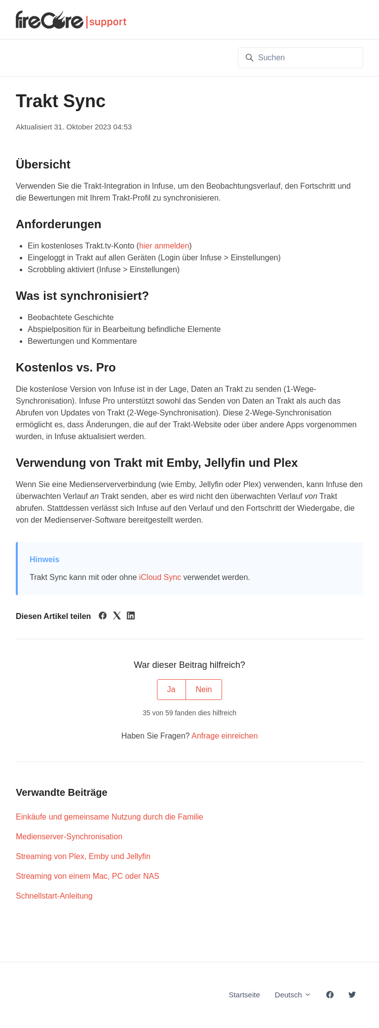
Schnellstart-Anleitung (54, 896)
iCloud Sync (160, 577)
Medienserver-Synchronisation (69, 836)
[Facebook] (103, 617)
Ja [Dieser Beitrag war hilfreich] (171, 689)
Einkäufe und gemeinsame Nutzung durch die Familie (109, 817)
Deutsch (293, 994)
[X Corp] (117, 617)
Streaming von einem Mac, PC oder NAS (87, 876)
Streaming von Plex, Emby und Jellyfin (83, 856)
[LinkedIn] (131, 617)
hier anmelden (164, 246)
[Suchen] (300, 57)
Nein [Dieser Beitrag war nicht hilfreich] (204, 689)
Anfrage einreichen (224, 736)
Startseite (244, 994)
